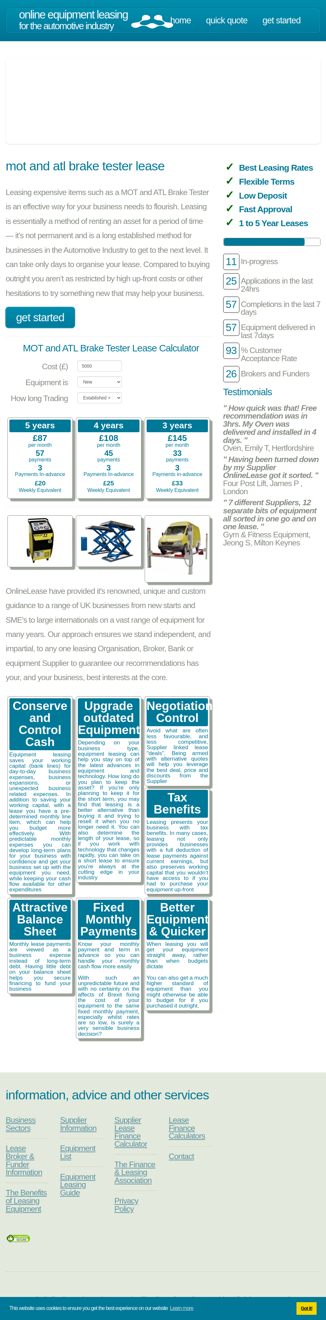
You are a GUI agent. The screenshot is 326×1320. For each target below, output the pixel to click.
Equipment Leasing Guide (77, 1184)
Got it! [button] (306, 1308)
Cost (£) (55, 366)
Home (180, 20)
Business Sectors (21, 1124)
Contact (181, 1156)
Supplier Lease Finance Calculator (131, 1132)
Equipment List (77, 1152)
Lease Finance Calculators (187, 1128)
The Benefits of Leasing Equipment (26, 1200)
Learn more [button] (181, 1308)
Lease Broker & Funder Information (24, 1160)
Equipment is (47, 382)
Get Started (281, 20)
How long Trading (39, 398)
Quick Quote (227, 20)
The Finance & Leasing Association (135, 1172)
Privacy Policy (127, 1204)
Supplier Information (78, 1124)
